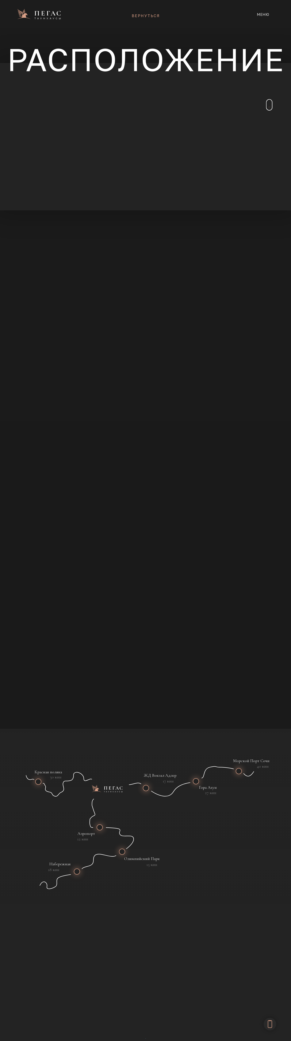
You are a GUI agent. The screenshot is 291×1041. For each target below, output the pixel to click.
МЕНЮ (263, 14)
